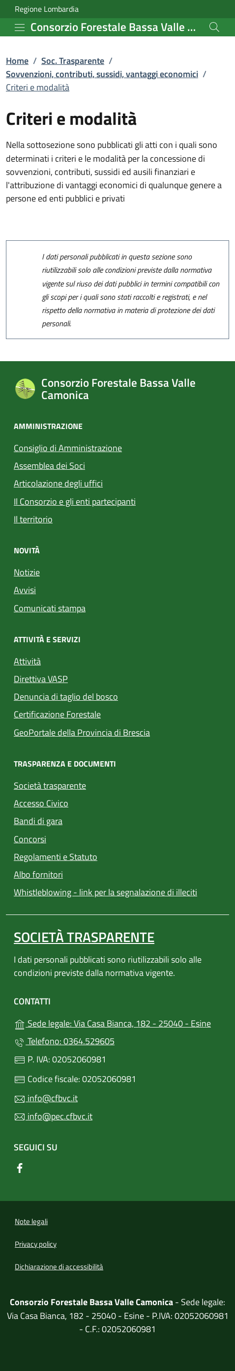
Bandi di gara (38, 821)
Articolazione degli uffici (58, 483)
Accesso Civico (41, 803)
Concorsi (30, 839)
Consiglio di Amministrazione (68, 448)
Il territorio (33, 519)
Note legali (31, 1221)
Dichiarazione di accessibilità (59, 1266)
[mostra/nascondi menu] (20, 27)
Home (17, 60)
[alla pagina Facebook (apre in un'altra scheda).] (20, 1167)
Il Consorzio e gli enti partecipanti (75, 501)
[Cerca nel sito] (214, 27)
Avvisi (25, 590)
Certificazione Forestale (57, 714)
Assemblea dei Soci (49, 465)
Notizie (27, 572)
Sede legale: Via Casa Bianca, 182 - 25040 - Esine (117, 1022)
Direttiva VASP (41, 679)
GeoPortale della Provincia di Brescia (117, 731)
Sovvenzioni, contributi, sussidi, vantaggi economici (102, 74)
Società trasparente (50, 785)
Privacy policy (36, 1244)
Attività (27, 661)
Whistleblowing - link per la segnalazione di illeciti (105, 892)
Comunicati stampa (50, 608)
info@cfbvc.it (46, 1098)
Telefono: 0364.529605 (64, 1041)
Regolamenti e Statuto (55, 856)
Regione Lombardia (47, 9)
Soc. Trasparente (72, 60)
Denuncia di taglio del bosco (66, 696)
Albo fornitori (38, 874)
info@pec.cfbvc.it (53, 1116)
